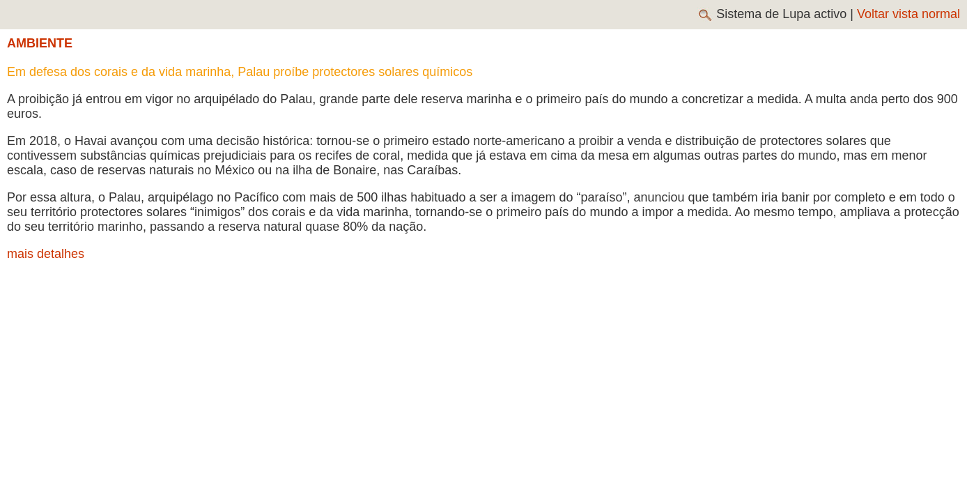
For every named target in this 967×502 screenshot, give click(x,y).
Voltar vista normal (908, 14)
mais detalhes (45, 254)
